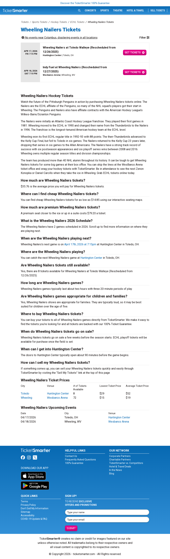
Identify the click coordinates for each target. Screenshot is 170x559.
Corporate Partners (120, 456)
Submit (71, 528)
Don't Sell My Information (34, 508)
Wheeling (26, 397)
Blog (111, 473)
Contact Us (71, 456)
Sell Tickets (157, 10)
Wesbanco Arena (57, 397)
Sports (104, 10)
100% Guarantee (74, 463)
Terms (24, 501)
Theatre (117, 10)
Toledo (25, 393)
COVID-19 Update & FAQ (34, 518)
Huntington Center (91, 257)
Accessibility (27, 515)
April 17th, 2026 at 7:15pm (80, 244)
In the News (115, 470)
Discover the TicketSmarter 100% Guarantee (85, 3)
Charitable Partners (120, 459)
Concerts (90, 10)
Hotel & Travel (135, 10)
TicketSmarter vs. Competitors (126, 463)
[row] (85, 52)
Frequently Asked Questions (80, 459)
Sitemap (25, 511)
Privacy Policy (28, 505)
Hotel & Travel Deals (120, 466)
